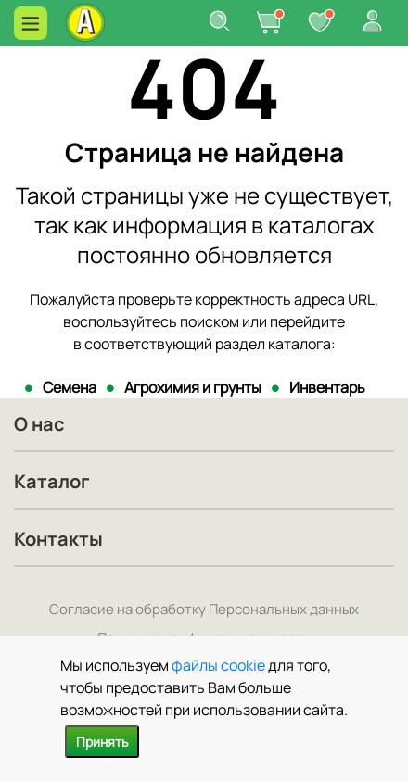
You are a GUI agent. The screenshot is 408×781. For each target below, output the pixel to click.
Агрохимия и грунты (192, 387)
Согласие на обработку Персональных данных (204, 609)
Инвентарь (327, 387)
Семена (69, 387)
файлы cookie (218, 665)
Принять (102, 741)
